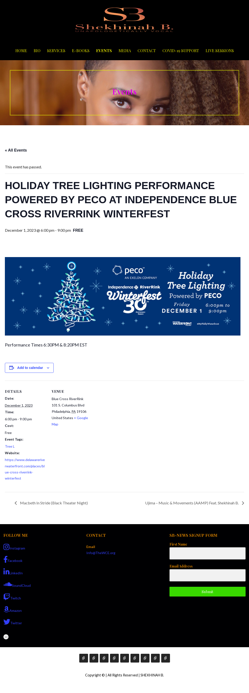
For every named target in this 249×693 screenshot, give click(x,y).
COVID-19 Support (180, 50)
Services (56, 50)
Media (125, 50)
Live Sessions (220, 50)
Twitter (12, 621)
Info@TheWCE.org (100, 553)
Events (104, 50)
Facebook (12, 559)
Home (21, 50)
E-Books (81, 50)
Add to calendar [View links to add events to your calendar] (30, 368)
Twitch (12, 597)
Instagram (14, 547)
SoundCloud (17, 584)
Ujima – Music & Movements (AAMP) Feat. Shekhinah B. (192, 502)
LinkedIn (13, 571)
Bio (37, 50)
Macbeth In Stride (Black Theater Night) (53, 502)
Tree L (10, 446)
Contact (147, 50)
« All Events (16, 150)
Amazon (12, 609)
